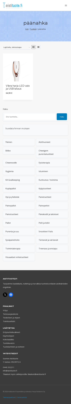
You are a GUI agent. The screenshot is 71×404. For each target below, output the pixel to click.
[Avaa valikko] (66, 5)
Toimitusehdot (9, 321)
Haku (5, 109)
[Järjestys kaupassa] (16, 47)
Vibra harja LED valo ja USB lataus (18, 87)
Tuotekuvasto (9, 343)
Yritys (5, 310)
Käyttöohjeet (8, 336)
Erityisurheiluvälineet (11, 332)
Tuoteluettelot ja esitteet (13, 347)
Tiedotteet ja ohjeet (11, 317)
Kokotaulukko (8, 339)
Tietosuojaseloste (10, 314)
